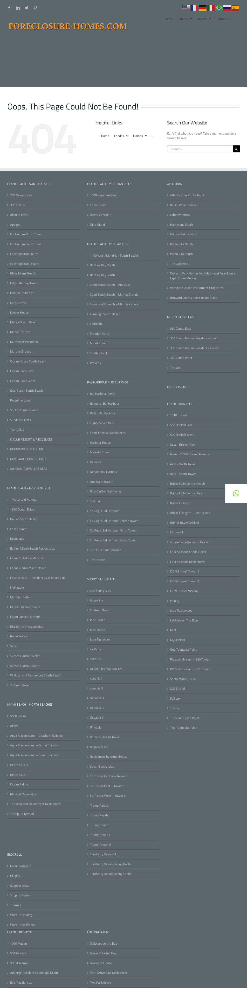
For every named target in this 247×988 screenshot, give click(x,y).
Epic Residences (21, 982)
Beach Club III (19, 765)
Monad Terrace (20, 332)
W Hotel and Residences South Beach (35, 675)
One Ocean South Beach (26, 390)
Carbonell (176, 532)
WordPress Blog (21, 915)
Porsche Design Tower (105, 737)
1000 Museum (19, 943)
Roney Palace (19, 636)
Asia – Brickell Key (182, 444)
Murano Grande (20, 351)
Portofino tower (21, 400)
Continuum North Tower (26, 234)
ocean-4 (95, 659)
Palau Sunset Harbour (25, 616)
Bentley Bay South (102, 275)
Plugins (15, 875)
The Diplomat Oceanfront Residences (35, 804)
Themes (15, 905)
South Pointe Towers (24, 410)
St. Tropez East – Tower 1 (107, 786)
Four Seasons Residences (187, 561)
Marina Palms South (184, 234)
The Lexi (175, 367)
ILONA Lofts (18, 302)
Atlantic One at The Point (187, 195)
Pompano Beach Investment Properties (197, 288)
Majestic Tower (100, 452)
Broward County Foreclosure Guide (193, 297)
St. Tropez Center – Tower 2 (109, 776)
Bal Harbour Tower (103, 393)
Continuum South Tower (26, 244)
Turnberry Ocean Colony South (110, 874)
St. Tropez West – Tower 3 (108, 795)
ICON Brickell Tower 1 (184, 571)
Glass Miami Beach (23, 273)
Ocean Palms (19, 784)
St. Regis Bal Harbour (104, 511)
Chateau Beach (100, 610)
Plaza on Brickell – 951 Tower (190, 669)
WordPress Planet (22, 924)
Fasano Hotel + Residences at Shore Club (38, 577)
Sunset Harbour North (25, 656)
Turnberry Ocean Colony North (110, 864)
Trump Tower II (100, 834)
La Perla (95, 649)
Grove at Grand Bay (103, 953)
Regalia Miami (99, 747)
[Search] (236, 148)
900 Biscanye (19, 963)
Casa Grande (18, 529)
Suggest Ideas (19, 885)
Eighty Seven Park (102, 423)
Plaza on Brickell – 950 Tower (190, 659)
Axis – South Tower (183, 473)
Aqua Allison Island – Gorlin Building (34, 745)
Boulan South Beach (23, 519)
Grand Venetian (100, 214)
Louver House (19, 312)
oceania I (96, 678)
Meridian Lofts (20, 597)
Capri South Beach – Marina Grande (114, 294)
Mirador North (100, 333)
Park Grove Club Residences (109, 972)
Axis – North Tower (183, 464)
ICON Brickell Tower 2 (184, 581)
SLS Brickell (177, 688)
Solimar (95, 501)
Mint (173, 630)
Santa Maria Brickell (183, 679)
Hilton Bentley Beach (24, 283)
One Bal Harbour (101, 481)
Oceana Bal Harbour (103, 472)
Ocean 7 (95, 462)
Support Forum (20, 895)
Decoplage (17, 538)
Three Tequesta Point (184, 718)
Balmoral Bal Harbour (104, 403)
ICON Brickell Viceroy (184, 591)
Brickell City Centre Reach (187, 483)
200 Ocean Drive (21, 195)
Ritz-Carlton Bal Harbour (107, 491)
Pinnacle (96, 727)
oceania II (96, 688)
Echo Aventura (180, 214)
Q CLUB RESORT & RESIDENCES (31, 439)
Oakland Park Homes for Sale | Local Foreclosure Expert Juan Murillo (203, 275)
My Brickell (177, 640)
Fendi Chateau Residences (108, 432)
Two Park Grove (100, 982)
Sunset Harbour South (25, 665)
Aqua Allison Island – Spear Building (34, 755)
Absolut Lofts (19, 214)
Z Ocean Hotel (19, 685)
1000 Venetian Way (103, 195)
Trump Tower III (100, 844)
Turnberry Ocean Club (104, 854)
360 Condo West (181, 357)
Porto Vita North (181, 244)
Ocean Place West (22, 381)
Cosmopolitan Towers (24, 263)
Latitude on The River (184, 620)
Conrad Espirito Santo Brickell (190, 542)
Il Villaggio (17, 587)
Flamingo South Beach (105, 314)
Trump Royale (99, 815)
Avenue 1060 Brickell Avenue (189, 454)
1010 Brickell (178, 415)
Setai (13, 646)
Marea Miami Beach (23, 322)
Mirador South (100, 343)
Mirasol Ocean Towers (25, 607)
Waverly (95, 363)
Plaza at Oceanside (23, 794)
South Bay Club (100, 353)
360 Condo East (180, 328)
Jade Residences (181, 610)
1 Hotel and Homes (23, 499)
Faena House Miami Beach (28, 568)
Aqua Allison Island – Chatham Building (36, 735)
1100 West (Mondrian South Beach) (114, 255)
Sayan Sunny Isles (102, 766)
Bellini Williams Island (184, 205)
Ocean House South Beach (28, 361)
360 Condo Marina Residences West (194, 348)
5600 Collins (18, 716)
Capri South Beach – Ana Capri (110, 284)
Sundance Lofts (20, 420)
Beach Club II (18, 774)
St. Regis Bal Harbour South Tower (113, 540)
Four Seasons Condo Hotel (188, 552)
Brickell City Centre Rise (186, 493)
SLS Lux (175, 698)
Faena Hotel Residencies (27, 558)
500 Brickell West (182, 434)
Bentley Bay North (102, 265)
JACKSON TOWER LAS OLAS (28, 468)
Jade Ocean (97, 629)
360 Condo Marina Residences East (194, 338)
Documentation (20, 866)
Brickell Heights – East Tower (190, 513)
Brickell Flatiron (180, 503)
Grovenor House (101, 963)
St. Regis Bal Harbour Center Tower (114, 520)
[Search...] (200, 148)
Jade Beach (97, 620)
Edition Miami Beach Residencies (32, 548)
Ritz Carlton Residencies (26, 626)
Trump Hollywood (22, 813)
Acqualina (96, 600)
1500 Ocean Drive (22, 509)
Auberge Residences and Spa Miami (34, 972)
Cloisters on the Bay (103, 943)
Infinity (174, 601)
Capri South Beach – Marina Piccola (114, 304)
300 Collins (17, 205)
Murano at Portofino (24, 342)
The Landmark (179, 263)
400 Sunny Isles (100, 590)
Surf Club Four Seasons (105, 550)
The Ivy (174, 708)
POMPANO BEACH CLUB (26, 449)
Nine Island (97, 224)
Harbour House (100, 442)
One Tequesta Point (183, 649)
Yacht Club (17, 429)
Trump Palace (99, 805)
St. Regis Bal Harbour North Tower (113, 530)
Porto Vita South (181, 254)
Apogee (15, 224)
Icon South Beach (22, 293)
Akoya (14, 725)
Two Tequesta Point (183, 727)
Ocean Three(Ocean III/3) (106, 669)
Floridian (96, 323)
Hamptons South (181, 224)
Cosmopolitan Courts (24, 254)
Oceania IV (97, 708)
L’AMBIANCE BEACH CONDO (29, 459)
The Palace (97, 560)
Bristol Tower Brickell (184, 522)
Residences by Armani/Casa (109, 756)
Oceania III (97, 698)
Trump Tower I (99, 825)
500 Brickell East (181, 425)
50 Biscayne (18, 953)
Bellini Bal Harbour (102, 413)
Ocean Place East (22, 371)
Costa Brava (98, 205)
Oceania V (97, 717)
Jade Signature (100, 639)
